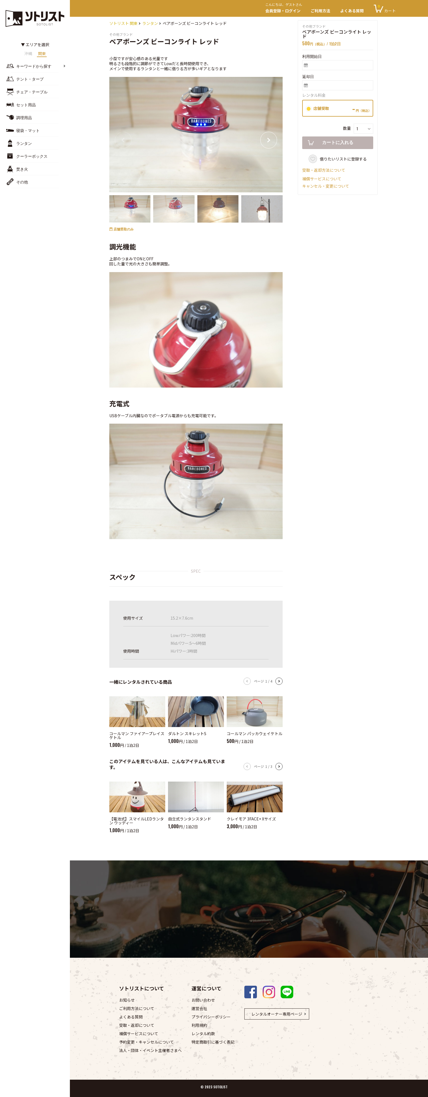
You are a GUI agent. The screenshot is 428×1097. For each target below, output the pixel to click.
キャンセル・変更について (325, 186)
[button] (268, 140)
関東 (42, 53)
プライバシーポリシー (211, 1017)
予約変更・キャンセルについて (146, 1042)
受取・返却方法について (323, 170)
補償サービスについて (321, 178)
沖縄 (28, 53)
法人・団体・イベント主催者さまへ (150, 1050)
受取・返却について (136, 1025)
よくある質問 (352, 10)
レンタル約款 (203, 1033)
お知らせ (127, 1000)
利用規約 (199, 1025)
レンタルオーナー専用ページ (276, 1014)
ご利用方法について (136, 1008)
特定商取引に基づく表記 (213, 1042)
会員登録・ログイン (285, 8)
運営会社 (199, 1008)
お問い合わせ (203, 1000)
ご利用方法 (320, 10)
